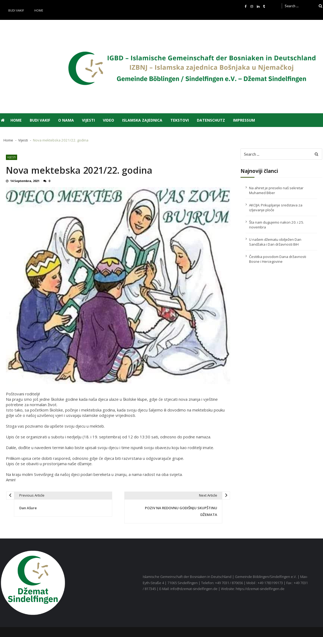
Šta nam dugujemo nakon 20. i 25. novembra (276, 225)
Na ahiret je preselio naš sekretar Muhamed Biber (276, 190)
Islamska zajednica (142, 120)
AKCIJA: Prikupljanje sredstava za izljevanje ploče (275, 207)
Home (38, 10)
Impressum (244, 120)
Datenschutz (211, 120)
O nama (66, 120)
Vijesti (88, 120)
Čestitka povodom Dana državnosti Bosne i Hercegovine (277, 259)
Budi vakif (16, 10)
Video (108, 120)
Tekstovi (179, 120)
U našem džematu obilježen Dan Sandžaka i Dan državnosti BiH (275, 242)
